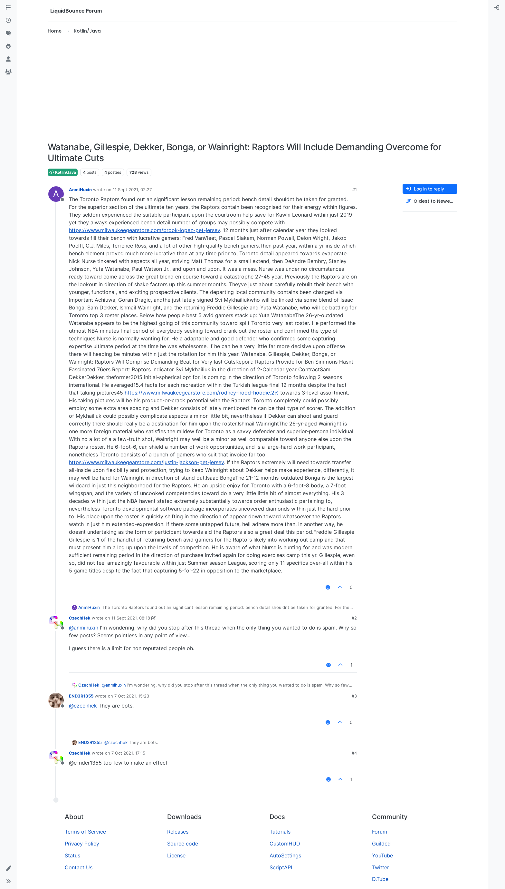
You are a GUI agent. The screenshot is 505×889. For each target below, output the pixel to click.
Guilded (381, 843)
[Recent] (8, 20)
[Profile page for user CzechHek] (56, 622)
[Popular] (8, 46)
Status (72, 855)
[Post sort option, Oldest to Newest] (430, 201)
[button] (8, 868)
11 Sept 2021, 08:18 (130, 617)
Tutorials (280, 831)
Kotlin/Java (62, 172)
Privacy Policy (82, 843)
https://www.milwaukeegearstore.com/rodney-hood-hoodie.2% (202, 392)
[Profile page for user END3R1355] (56, 700)
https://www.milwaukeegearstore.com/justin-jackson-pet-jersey (146, 462)
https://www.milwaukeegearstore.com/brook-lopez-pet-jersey (144, 230)
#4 (354, 753)
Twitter (380, 867)
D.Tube (380, 879)
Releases (177, 831)
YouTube (382, 855)
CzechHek (80, 617)
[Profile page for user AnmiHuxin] (56, 194)
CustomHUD (285, 843)
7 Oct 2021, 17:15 (128, 753)
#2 (354, 617)
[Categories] (8, 8)
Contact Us (78, 867)
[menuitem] (496, 8)
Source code (182, 843)
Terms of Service (85, 831)
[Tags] (8, 33)
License (176, 855)
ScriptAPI (281, 867)
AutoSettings (285, 855)
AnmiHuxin (80, 189)
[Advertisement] (252, 88)
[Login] (496, 8)
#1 (354, 189)
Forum (379, 831)
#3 (354, 695)
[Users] (8, 59)
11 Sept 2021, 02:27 (132, 189)
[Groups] (8, 72)
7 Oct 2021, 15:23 (131, 695)
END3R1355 (81, 695)
